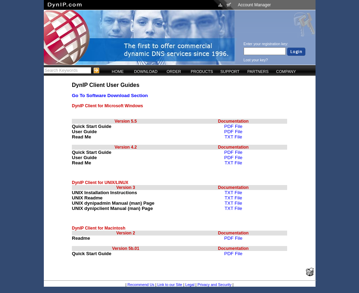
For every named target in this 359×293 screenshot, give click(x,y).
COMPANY (286, 71)
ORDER (174, 71)
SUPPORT (229, 71)
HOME (118, 71)
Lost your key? (256, 60)
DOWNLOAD (145, 71)
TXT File (233, 136)
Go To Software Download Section (110, 95)
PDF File (233, 126)
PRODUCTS (202, 71)
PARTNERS (258, 71)
